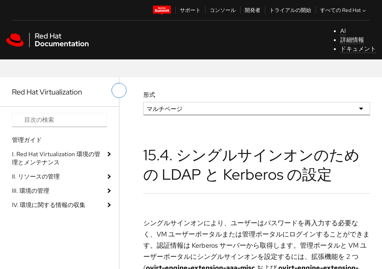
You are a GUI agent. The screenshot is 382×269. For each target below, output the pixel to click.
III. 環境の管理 (30, 191)
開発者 (252, 10)
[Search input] (59, 120)
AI (343, 31)
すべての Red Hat (343, 10)
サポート (190, 10)
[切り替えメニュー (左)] (119, 90)
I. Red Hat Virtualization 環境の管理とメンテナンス (56, 158)
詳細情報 (352, 40)
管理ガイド (27, 140)
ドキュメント (358, 49)
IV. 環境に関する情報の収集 (48, 205)
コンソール (223, 10)
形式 (149, 95)
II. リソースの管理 (36, 176)
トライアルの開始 (290, 10)
